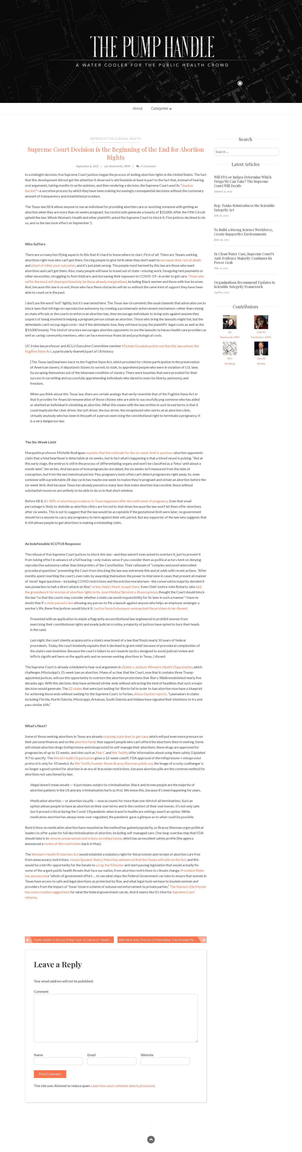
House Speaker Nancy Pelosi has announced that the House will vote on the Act (128, 859)
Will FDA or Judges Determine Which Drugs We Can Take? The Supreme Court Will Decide (242, 181)
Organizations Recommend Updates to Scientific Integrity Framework (244, 284)
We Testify (120, 752)
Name (38, 1055)
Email (91, 1055)
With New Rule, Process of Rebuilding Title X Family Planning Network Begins (163, 940)
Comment (41, 991)
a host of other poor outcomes (53, 265)
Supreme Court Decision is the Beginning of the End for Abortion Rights (116, 153)
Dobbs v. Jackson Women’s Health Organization (157, 667)
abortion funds (85, 742)
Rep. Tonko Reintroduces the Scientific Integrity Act (244, 207)
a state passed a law (58, 603)
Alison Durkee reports (150, 694)
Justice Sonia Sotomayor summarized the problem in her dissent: (141, 608)
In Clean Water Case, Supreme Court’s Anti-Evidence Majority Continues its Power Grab (244, 258)
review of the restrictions (62, 844)
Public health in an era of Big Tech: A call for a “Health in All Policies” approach (74, 940)
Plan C (100, 752)
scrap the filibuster (110, 865)
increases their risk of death (180, 260)
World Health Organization (73, 758)
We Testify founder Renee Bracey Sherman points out (114, 763)
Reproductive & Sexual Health (115, 138)
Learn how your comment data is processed (123, 1086)
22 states (75, 688)
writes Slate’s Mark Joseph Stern (115, 587)
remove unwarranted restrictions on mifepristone (86, 838)
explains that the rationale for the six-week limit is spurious (129, 453)
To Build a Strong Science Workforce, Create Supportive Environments (243, 232)
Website (147, 1055)
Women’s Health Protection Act (54, 854)
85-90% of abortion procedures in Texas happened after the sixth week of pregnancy (106, 501)
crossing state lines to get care (125, 736)
